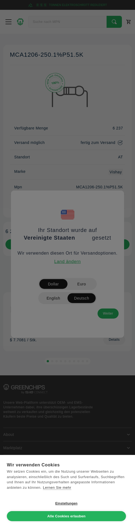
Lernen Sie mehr (57, 487)
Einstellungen (66, 503)
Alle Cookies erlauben (66, 516)
